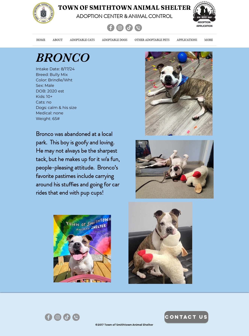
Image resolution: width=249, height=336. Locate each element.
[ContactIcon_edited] (138, 27)
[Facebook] (110, 27)
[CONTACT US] (186, 317)
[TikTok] (129, 27)
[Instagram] (120, 27)
